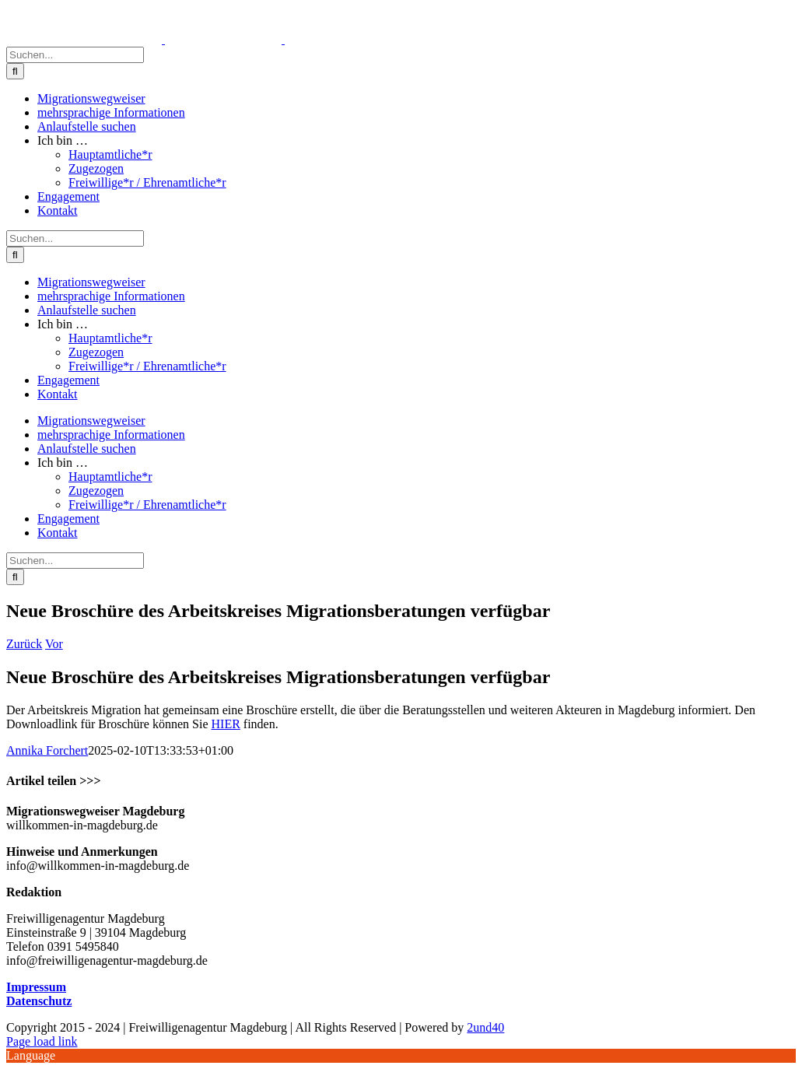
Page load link (42, 1041)
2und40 (485, 1027)
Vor (54, 643)
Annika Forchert (47, 750)
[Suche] (15, 71)
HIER (226, 724)
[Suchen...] (75, 55)
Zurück (24, 643)
